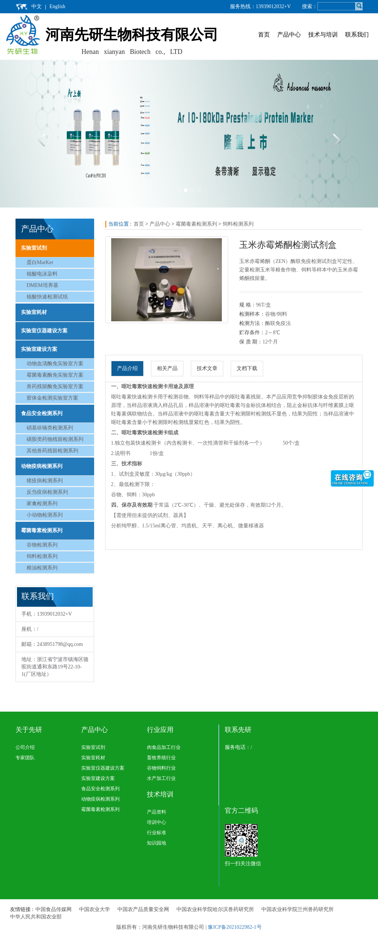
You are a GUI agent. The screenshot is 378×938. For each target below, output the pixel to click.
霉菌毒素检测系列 (41, 530)
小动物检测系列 (45, 515)
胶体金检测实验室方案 (52, 398)
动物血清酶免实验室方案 (55, 363)
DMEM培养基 (42, 285)
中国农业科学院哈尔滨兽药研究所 (215, 909)
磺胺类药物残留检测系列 (55, 439)
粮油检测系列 (42, 568)
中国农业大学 (94, 909)
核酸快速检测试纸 (47, 296)
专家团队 (25, 757)
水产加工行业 (161, 778)
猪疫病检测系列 (45, 480)
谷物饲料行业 (161, 768)
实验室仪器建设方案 (44, 330)
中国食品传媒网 (53, 909)
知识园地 (156, 843)
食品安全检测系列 (41, 413)
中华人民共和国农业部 (36, 917)
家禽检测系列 (42, 503)
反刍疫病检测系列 (47, 492)
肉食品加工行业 (164, 747)
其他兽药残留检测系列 (52, 450)
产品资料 (156, 812)
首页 (264, 34)
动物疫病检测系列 (41, 466)
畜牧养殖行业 (161, 757)
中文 (36, 6)
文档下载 (247, 368)
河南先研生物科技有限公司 (131, 34)
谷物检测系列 (42, 545)
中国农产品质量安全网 (143, 909)
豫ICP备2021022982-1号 (234, 927)
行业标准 (156, 832)
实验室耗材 (34, 312)
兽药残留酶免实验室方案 (55, 386)
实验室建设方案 (39, 349)
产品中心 (289, 34)
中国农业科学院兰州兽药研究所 (297, 909)
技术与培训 (323, 34)
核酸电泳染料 (42, 274)
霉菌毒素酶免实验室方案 (55, 375)
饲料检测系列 (42, 556)
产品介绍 (127, 368)
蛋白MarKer (40, 262)
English (57, 6)
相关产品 (167, 368)
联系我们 (357, 34)
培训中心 (156, 822)
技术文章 (207, 368)
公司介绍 (25, 747)
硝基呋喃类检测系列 (50, 428)
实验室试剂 (34, 248)
